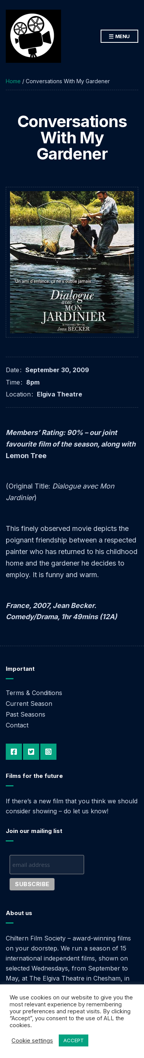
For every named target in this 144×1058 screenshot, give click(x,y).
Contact (17, 725)
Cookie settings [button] (32, 1040)
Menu (119, 36)
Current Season (29, 703)
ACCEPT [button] (73, 1040)
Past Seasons (25, 714)
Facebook (14, 752)
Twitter (31, 752)
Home (13, 81)
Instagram (48, 752)
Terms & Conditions (34, 693)
